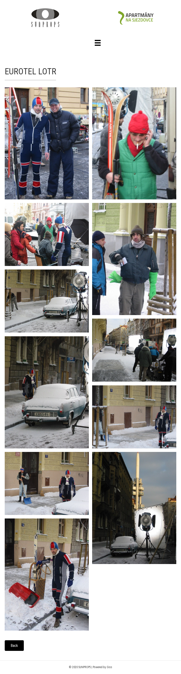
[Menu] (97, 43)
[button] (14, 645)
